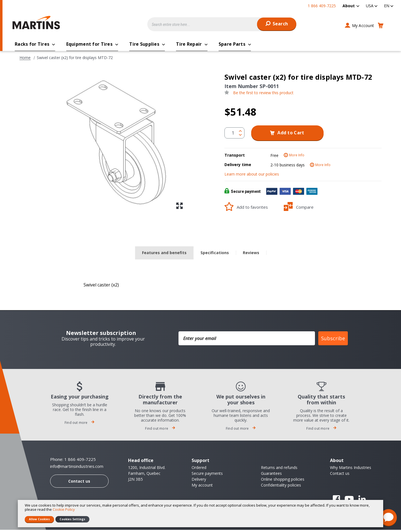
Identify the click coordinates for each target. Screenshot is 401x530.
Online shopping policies (282, 479)
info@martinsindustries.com (76, 466)
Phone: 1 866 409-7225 (73, 459)
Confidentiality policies (281, 485)
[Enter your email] (247, 339)
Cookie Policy (64, 509)
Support (200, 461)
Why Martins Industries (350, 467)
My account (202, 485)
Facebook (336, 499)
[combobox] (222, 24)
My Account (363, 25)
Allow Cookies (39, 519)
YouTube (349, 499)
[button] (371, 5)
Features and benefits (164, 253)
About (349, 5)
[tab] (164, 253)
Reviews (251, 253)
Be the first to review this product (263, 93)
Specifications (214, 253)
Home (25, 57)
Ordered (199, 467)
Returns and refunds (279, 467)
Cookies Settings (72, 519)
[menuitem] (351, 5)
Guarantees (271, 473)
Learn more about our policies (251, 174)
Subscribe (333, 338)
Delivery (199, 479)
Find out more (80, 422)
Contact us (79, 481)
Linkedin (362, 499)
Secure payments (207, 473)
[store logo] (38, 22)
